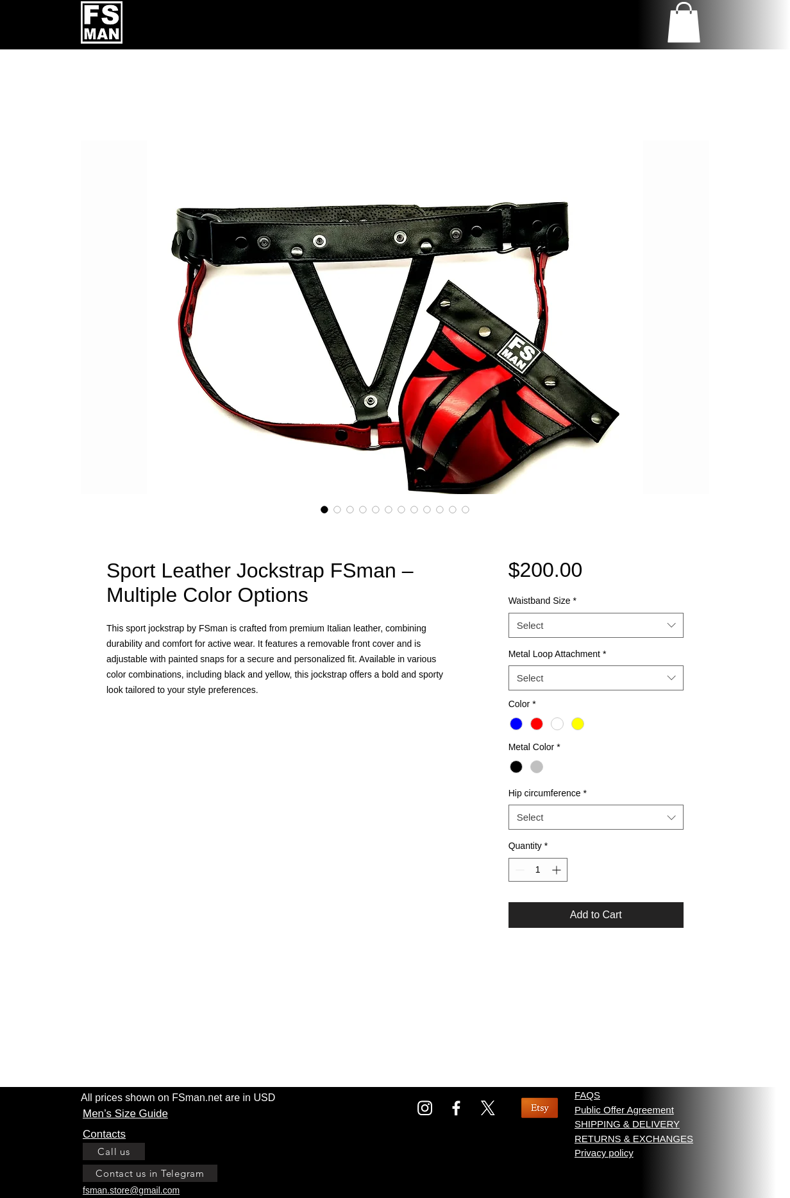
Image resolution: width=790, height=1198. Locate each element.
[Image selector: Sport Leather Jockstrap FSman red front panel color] (324, 509)
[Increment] (558, 870)
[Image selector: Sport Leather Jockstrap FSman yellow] (337, 509)
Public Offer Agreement (624, 1109)
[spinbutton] (538, 870)
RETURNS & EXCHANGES (634, 1138)
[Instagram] (424, 1107)
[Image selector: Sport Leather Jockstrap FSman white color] (439, 509)
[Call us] (114, 1151)
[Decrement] (518, 870)
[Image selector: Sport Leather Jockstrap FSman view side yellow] (350, 509)
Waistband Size (542, 600)
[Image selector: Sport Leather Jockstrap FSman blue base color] (465, 509)
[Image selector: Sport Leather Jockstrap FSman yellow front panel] (427, 509)
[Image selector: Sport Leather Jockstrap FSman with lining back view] (414, 509)
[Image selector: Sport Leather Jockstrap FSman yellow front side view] (388, 509)
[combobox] (596, 625)
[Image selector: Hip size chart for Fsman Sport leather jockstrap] (375, 509)
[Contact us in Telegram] (150, 1173)
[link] (684, 22)
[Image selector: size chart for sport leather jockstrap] (363, 509)
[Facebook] (456, 1107)
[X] (487, 1107)
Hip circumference (547, 793)
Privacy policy (604, 1152)
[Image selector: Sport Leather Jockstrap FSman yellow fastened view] (401, 509)
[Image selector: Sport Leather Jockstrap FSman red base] (452, 509)
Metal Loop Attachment (557, 654)
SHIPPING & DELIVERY (627, 1123)
